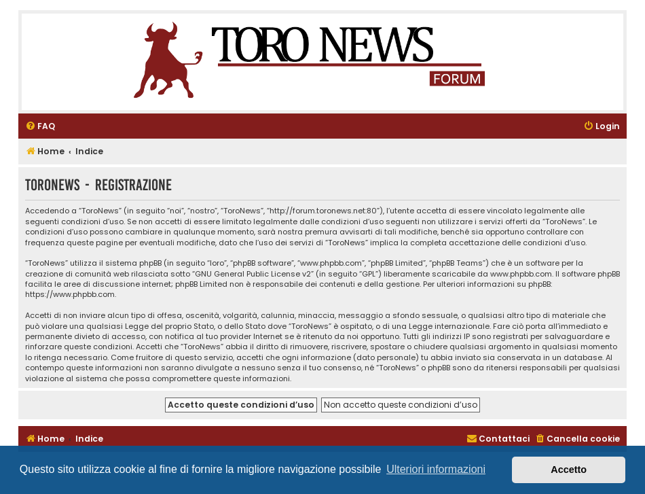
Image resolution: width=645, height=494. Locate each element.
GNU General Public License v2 (253, 274)
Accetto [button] (569, 469)
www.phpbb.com (521, 274)
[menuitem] (40, 127)
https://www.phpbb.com (70, 294)
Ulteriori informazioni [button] (435, 469)
